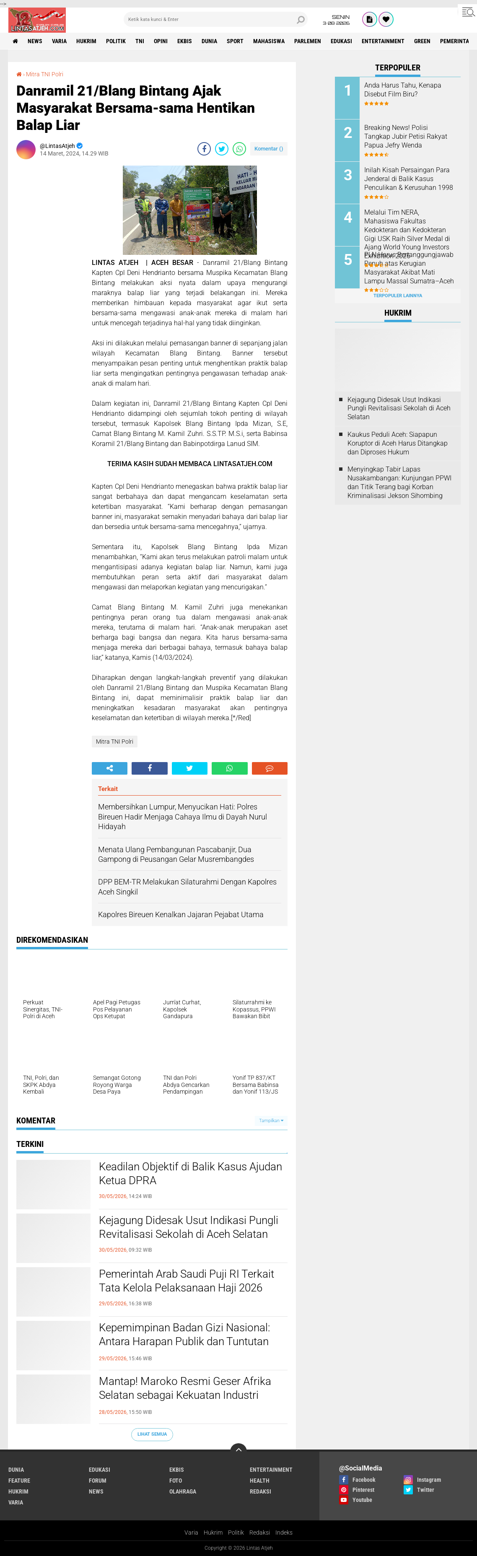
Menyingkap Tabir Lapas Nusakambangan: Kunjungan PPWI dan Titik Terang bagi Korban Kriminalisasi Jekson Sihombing (399, 482)
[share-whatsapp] (239, 149)
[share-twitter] (221, 149)
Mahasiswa (269, 41)
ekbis (184, 41)
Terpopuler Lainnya (397, 295)
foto (175, 1480)
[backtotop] (238, 1451)
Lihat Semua (152, 1434)
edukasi (341, 41)
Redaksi (259, 1532)
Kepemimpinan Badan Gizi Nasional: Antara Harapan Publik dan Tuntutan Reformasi (184, 1341)
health (260, 1480)
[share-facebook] (204, 149)
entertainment (383, 41)
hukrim (86, 41)
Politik (236, 1532)
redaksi (260, 1491)
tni (139, 41)
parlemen (307, 41)
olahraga (182, 1491)
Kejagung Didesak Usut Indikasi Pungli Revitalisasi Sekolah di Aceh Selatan (188, 1227)
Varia (191, 1532)
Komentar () (268, 148)
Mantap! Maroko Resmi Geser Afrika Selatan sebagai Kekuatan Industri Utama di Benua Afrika (185, 1395)
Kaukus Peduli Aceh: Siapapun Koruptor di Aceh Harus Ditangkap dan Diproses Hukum (397, 443)
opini (161, 41)
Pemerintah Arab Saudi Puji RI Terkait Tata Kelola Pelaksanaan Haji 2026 (186, 1281)
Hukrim (213, 1532)
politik (116, 41)
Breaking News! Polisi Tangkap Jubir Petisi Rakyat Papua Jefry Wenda (405, 136)
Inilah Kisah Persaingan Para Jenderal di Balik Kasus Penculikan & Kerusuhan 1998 (408, 179)
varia (59, 41)
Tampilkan (271, 1120)
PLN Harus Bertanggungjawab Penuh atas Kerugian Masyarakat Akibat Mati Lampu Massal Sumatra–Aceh (409, 268)
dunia (209, 41)
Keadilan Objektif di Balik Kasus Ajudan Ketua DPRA (190, 1173)
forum (97, 1480)
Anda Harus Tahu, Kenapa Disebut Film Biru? (402, 89)
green (422, 41)
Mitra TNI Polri (44, 74)
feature (19, 1480)
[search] (216, 19)
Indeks (284, 1532)
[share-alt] (109, 768)
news (35, 41)
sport (235, 41)
